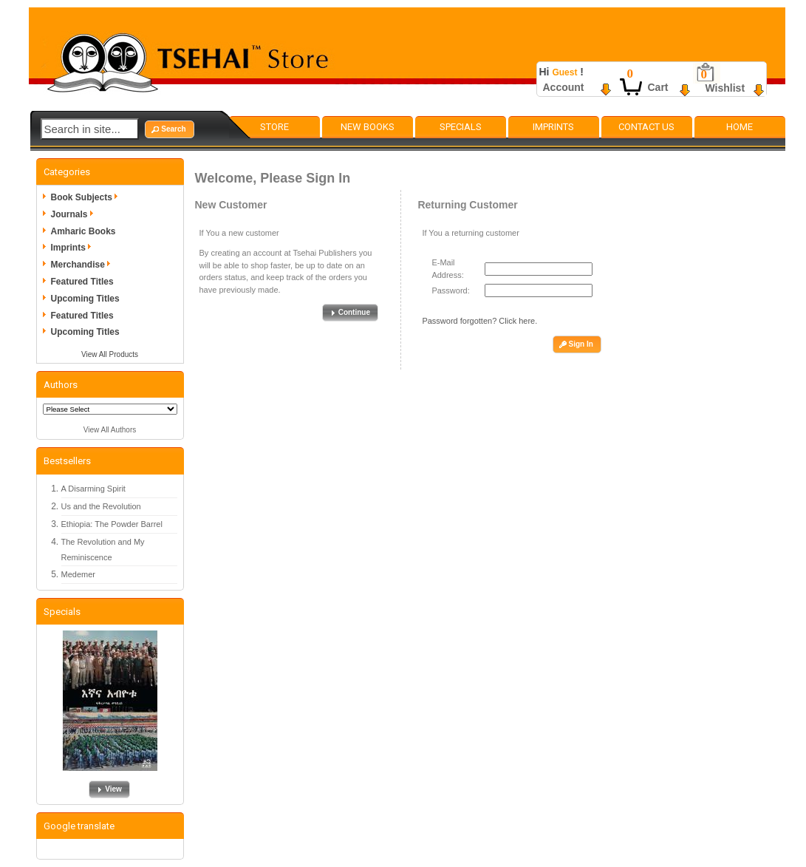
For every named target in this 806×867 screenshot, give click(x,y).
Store (274, 126)
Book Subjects (87, 197)
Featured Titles (82, 281)
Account (563, 87)
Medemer (78, 574)
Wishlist (725, 88)
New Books (368, 126)
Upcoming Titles (85, 298)
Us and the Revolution (101, 506)
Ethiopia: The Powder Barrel (112, 524)
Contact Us (646, 126)
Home (739, 126)
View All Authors (110, 430)
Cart (658, 87)
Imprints (553, 126)
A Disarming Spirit (93, 488)
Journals (74, 214)
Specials (461, 126)
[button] (169, 129)
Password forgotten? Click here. (479, 320)
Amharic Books (83, 231)
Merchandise (83, 264)
